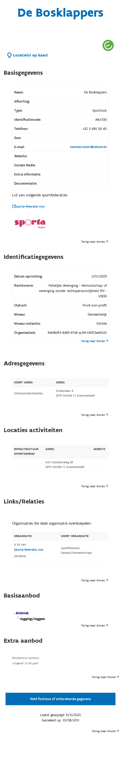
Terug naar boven (94, 242)
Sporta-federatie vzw (28, 207)
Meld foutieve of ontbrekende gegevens (60, 699)
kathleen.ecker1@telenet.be (88, 147)
